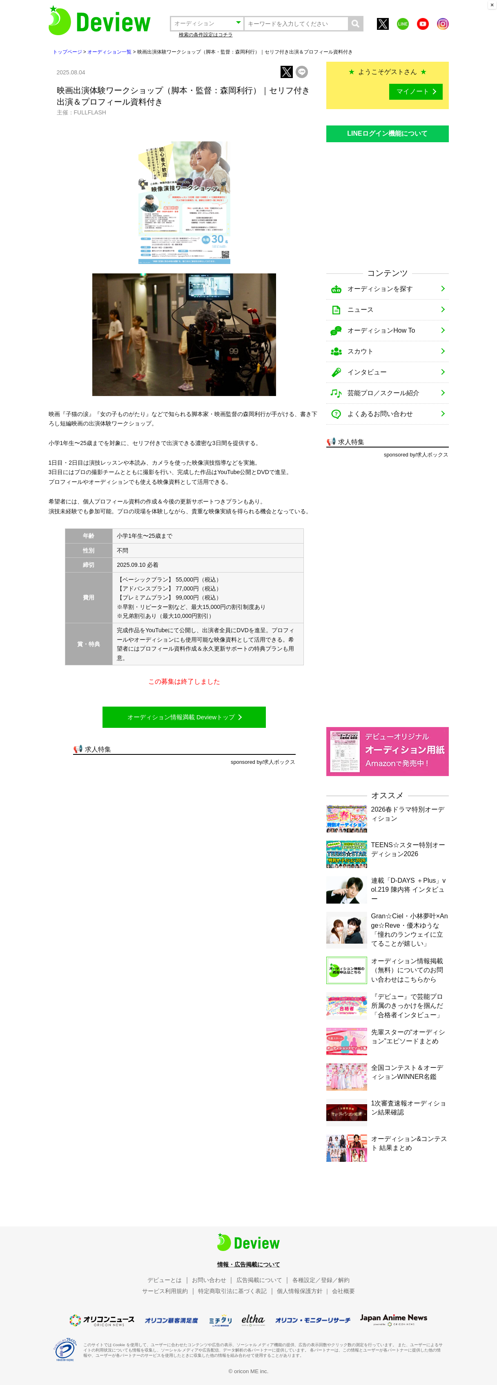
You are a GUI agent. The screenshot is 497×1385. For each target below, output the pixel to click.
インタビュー (367, 372)
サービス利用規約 (165, 1291)
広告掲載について (259, 1280)
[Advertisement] (387, 201)
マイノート (413, 91)
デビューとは (164, 1280)
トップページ (67, 52)
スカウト (361, 351)
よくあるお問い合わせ (380, 413)
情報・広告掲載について (248, 1264)
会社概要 (343, 1291)
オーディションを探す (380, 288)
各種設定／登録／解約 (321, 1280)
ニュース (361, 309)
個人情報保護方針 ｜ (303, 1291)
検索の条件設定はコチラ (206, 35)
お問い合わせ (209, 1280)
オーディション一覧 (109, 52)
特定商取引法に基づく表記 (232, 1291)
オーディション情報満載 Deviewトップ (181, 717)
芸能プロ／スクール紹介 (383, 392)
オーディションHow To (381, 330)
